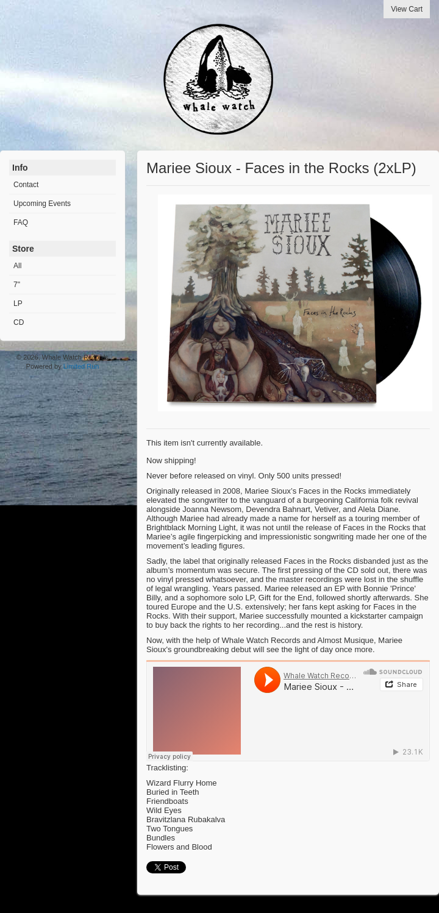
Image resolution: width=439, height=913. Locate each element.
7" (16, 284)
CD (18, 322)
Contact (25, 184)
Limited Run (81, 366)
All (17, 265)
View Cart (407, 9)
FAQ (20, 222)
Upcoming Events (42, 203)
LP (18, 303)
